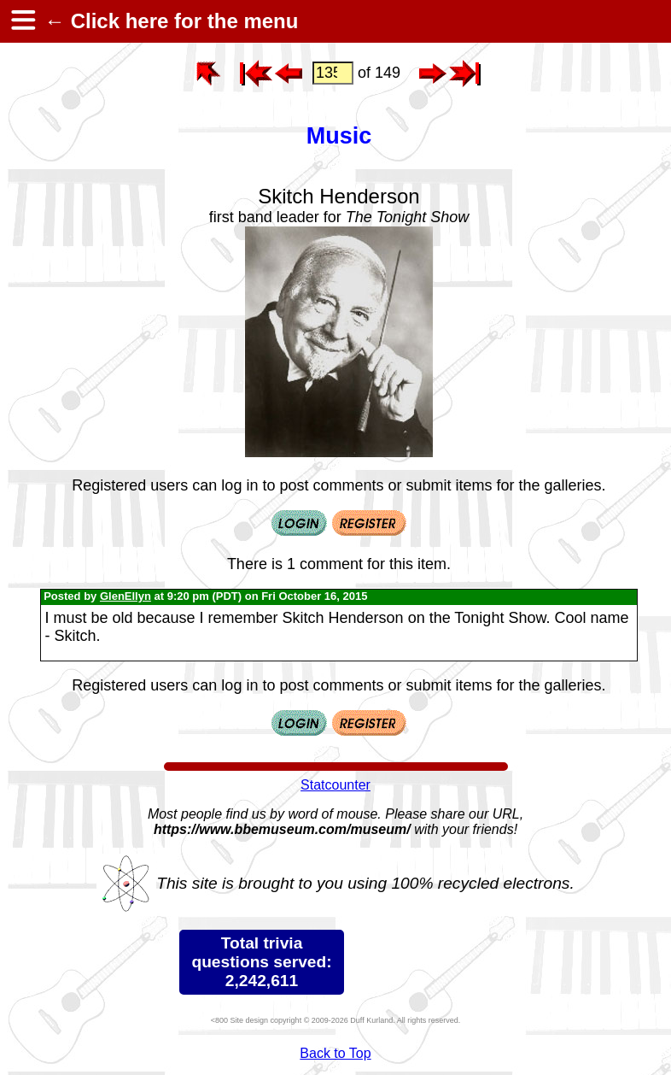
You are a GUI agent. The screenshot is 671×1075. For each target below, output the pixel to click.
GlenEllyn (125, 596)
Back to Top (335, 1053)
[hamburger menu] (22, 21)
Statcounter (335, 785)
